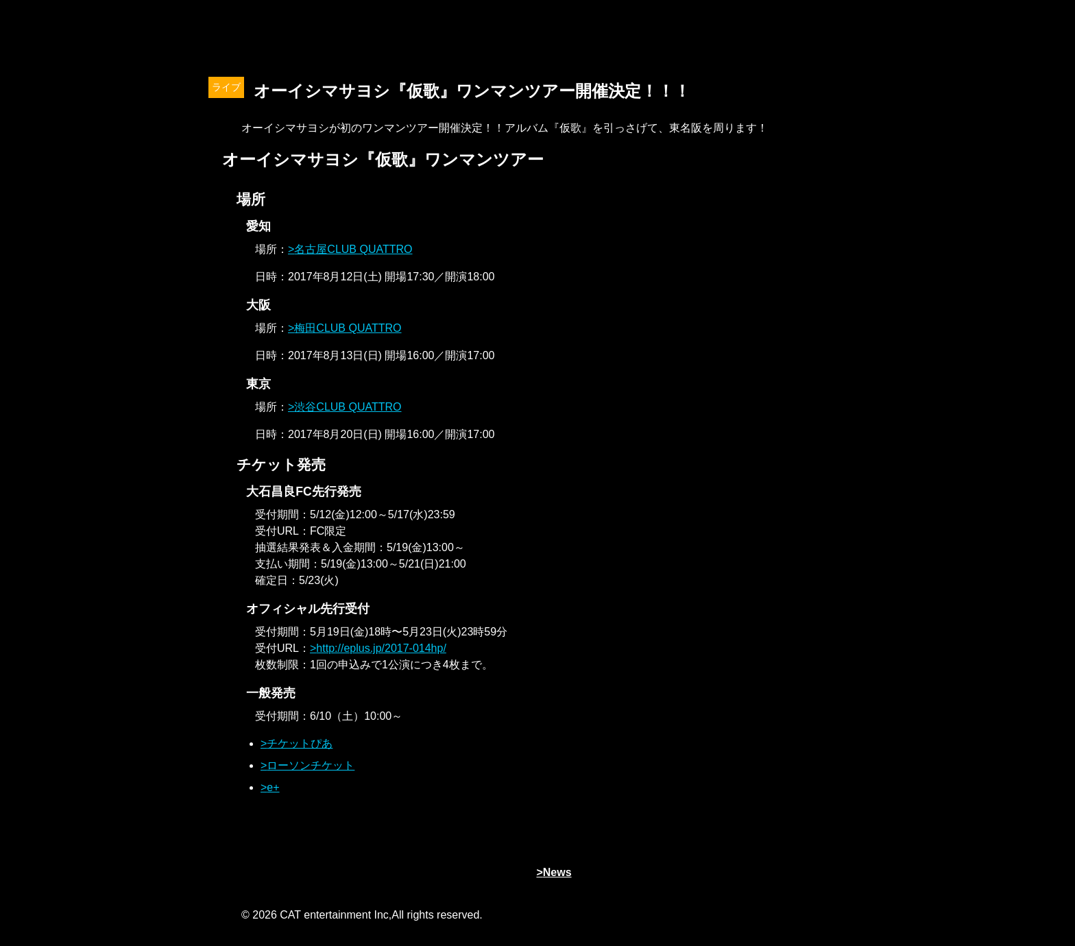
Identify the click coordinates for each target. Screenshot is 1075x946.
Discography (623, 34)
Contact (828, 34)
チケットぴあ (300, 743)
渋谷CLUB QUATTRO (347, 407)
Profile (520, 34)
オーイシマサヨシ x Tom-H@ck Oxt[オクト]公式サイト (263, 34)
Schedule (726, 34)
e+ (273, 787)
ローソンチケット (310, 765)
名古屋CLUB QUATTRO (353, 249)
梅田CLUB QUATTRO (347, 328)
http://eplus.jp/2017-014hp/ (381, 648)
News (417, 34)
